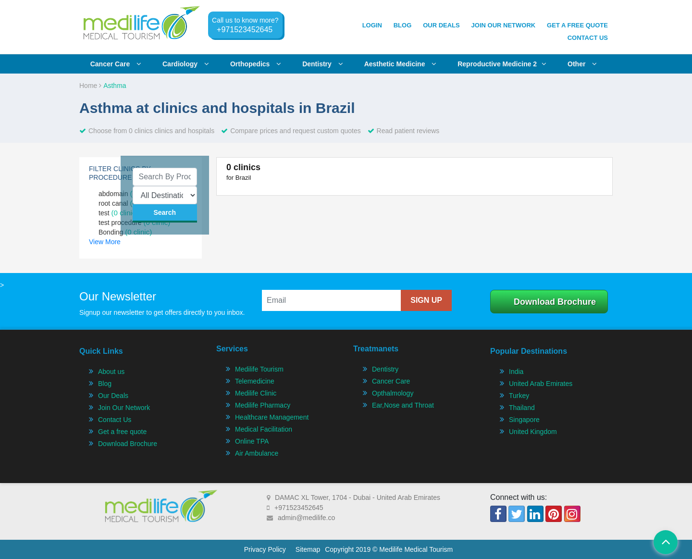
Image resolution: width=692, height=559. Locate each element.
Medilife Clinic (255, 393)
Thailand (522, 407)
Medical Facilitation (263, 429)
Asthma (114, 85)
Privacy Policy (265, 549)
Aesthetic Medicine (400, 64)
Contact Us (588, 37)
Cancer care (115, 64)
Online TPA (252, 441)
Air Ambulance (256, 453)
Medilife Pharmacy (262, 405)
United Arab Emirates (540, 383)
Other (582, 64)
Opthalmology (392, 393)
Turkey (519, 395)
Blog (403, 25)
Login (372, 25)
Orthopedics (255, 64)
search (164, 212)
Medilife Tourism (259, 369)
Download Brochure (555, 302)
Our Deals (441, 25)
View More (105, 242)
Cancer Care (391, 381)
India (516, 371)
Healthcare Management (272, 417)
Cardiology (185, 64)
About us (111, 371)
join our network (503, 25)
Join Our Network (124, 407)
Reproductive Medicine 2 (501, 64)
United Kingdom (533, 431)
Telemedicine (254, 381)
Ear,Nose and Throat (403, 405)
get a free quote (577, 25)
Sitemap (308, 549)
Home (90, 85)
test (118, 213)
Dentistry (322, 64)
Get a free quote (122, 431)
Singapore (524, 419)
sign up (426, 300)
